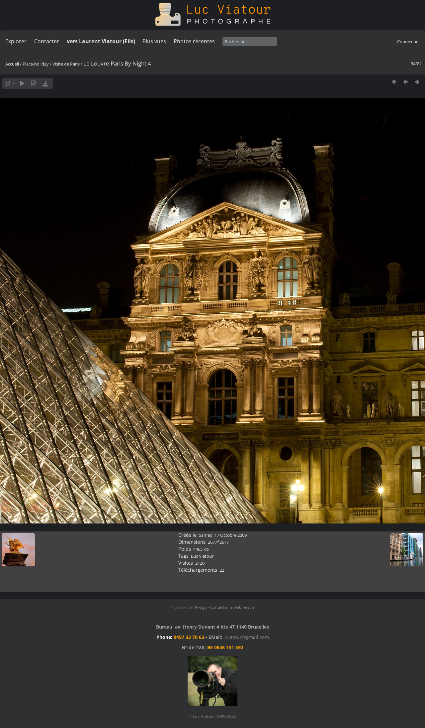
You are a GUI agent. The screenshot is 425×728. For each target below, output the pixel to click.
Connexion (408, 42)
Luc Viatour (202, 556)
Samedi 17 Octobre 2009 (223, 535)
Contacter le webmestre (232, 607)
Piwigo (201, 607)
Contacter (46, 41)
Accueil (12, 64)
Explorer (16, 41)
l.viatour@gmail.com (246, 637)
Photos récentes (194, 41)
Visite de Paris (66, 64)
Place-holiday (36, 64)
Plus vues (154, 41)
